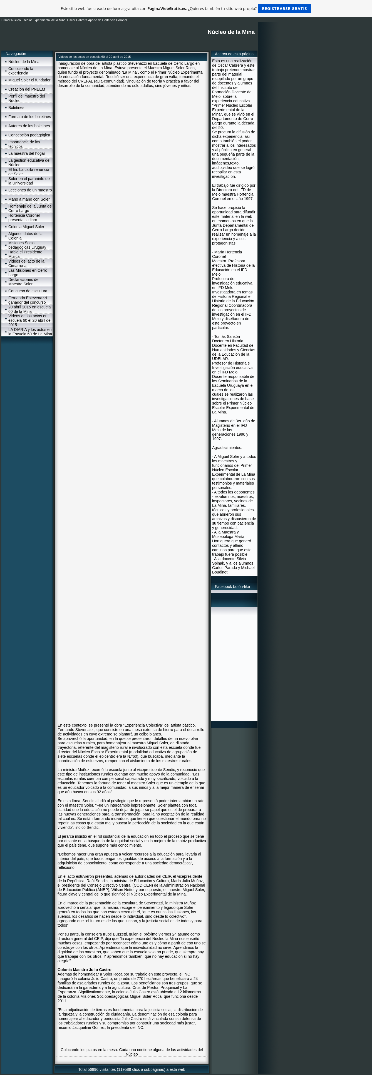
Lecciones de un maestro (30, 190)
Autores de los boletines (29, 126)
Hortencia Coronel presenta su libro (24, 217)
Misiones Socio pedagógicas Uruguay (27, 245)
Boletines (16, 107)
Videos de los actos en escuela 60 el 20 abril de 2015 (29, 320)
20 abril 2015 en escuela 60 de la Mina (29, 309)
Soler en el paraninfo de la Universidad (29, 180)
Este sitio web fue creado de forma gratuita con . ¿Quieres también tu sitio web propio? (186, 8)
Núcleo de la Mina (23, 61)
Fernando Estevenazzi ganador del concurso (27, 300)
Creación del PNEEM (26, 89)
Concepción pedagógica (29, 135)
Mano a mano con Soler (29, 199)
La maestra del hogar (26, 153)
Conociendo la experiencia (20, 70)
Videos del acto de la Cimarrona (26, 263)
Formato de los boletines (29, 116)
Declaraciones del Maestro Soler (23, 281)
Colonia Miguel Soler (26, 227)
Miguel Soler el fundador (29, 80)
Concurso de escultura (27, 291)
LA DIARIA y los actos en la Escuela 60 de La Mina (30, 331)
